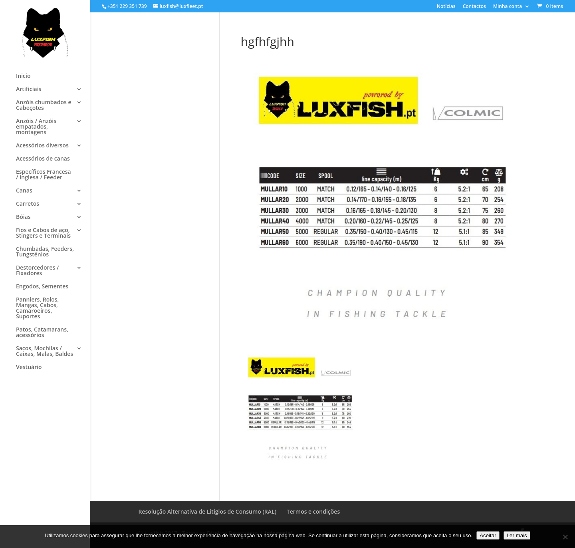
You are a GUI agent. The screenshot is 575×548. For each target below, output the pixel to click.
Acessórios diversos (42, 146)
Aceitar (488, 535)
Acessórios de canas (43, 159)
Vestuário (29, 367)
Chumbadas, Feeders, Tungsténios (45, 252)
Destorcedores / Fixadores (37, 271)
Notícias (446, 7)
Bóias (23, 217)
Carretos (27, 204)
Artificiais (28, 89)
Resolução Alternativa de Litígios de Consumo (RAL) (208, 511)
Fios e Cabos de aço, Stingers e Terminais (43, 233)
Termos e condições (313, 511)
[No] (565, 537)
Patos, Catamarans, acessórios (42, 333)
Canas (24, 191)
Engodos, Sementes (42, 287)
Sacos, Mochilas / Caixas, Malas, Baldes (44, 351)
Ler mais (517, 535)
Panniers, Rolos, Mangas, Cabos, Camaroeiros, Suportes (37, 308)
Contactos (474, 7)
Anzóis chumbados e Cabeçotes (43, 105)
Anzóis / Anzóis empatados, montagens (36, 127)
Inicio (23, 76)
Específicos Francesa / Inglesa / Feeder (43, 175)
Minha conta (507, 7)
